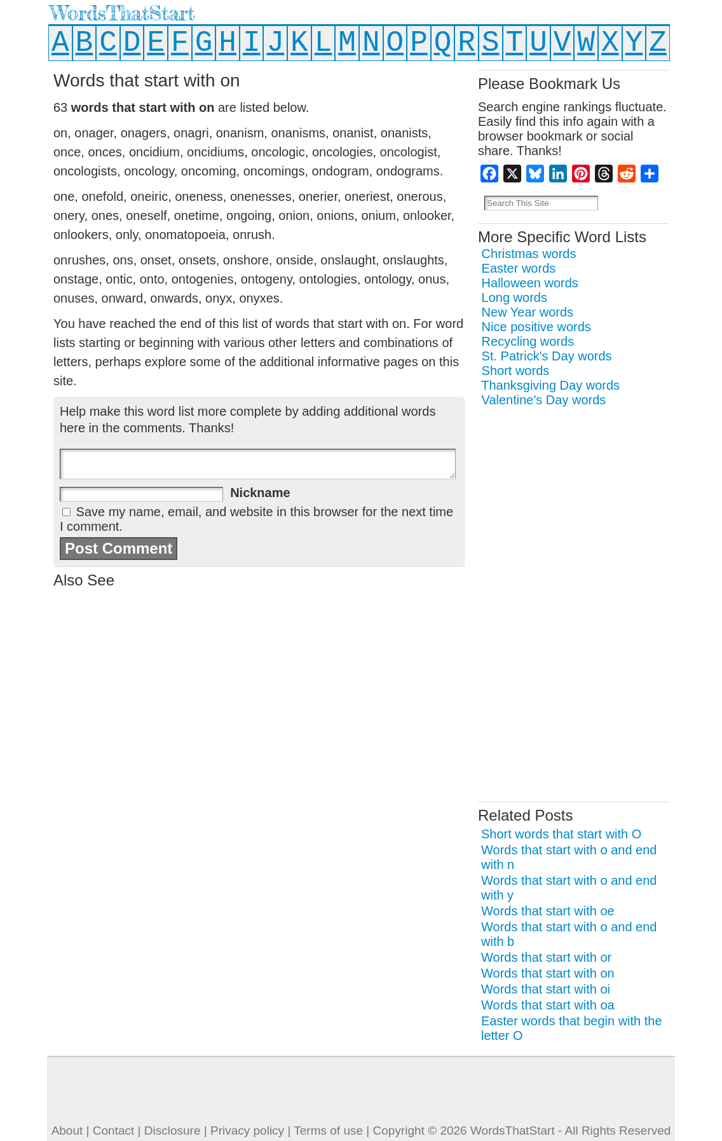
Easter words (519, 268)
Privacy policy (247, 1130)
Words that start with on (548, 973)
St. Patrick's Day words (547, 356)
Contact (113, 1130)
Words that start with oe (548, 911)
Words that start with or (546, 957)
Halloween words (530, 283)
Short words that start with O (561, 834)
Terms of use (328, 1130)
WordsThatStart (122, 13)
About (67, 1130)
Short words (516, 371)
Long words (514, 297)
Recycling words (528, 341)
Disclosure (172, 1130)
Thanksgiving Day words (550, 385)
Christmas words (529, 254)
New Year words (528, 312)
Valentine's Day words (544, 400)
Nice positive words (536, 327)
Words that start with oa (548, 1005)
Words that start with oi (545, 989)
